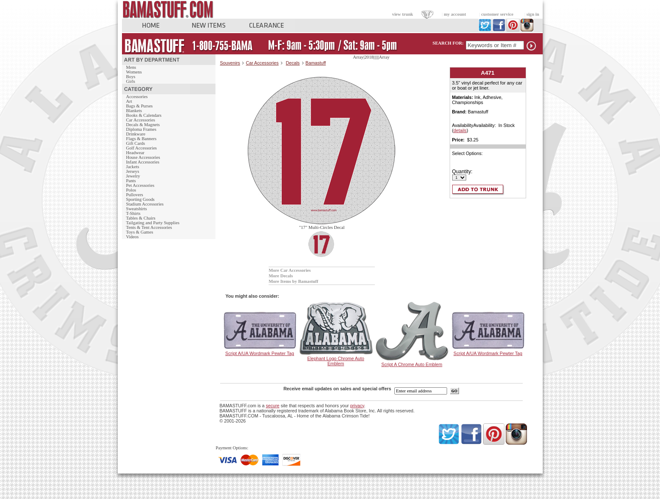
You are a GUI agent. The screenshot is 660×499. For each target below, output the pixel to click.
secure (272, 405)
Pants (131, 180)
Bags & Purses (139, 106)
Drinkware (136, 134)
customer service (497, 14)
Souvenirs (230, 62)
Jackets (132, 166)
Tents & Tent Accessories (149, 227)
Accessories (137, 96)
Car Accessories (140, 120)
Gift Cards (135, 143)
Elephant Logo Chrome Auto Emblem (335, 361)
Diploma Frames (141, 129)
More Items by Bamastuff (293, 281)
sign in (533, 14)
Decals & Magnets (143, 124)
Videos (132, 236)
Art (129, 101)
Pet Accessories (140, 185)
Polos (131, 190)
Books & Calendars (143, 115)
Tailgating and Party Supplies (153, 222)
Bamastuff (316, 62)
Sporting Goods (140, 199)
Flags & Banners (141, 138)
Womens (134, 72)
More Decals (281, 275)
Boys (131, 76)
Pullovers (134, 194)
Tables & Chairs (141, 218)
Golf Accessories (141, 148)
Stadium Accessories (145, 204)
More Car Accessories (290, 270)
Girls (130, 81)
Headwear (135, 152)
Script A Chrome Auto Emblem (411, 364)
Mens (131, 67)
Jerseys (132, 171)
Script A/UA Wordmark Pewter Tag (259, 353)
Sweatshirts (136, 208)
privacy (357, 405)
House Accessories (143, 157)
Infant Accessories (142, 162)
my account (455, 14)
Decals (293, 62)
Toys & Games (139, 232)
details (460, 130)
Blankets (134, 110)
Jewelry (133, 176)
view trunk (402, 14)
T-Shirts (133, 213)
